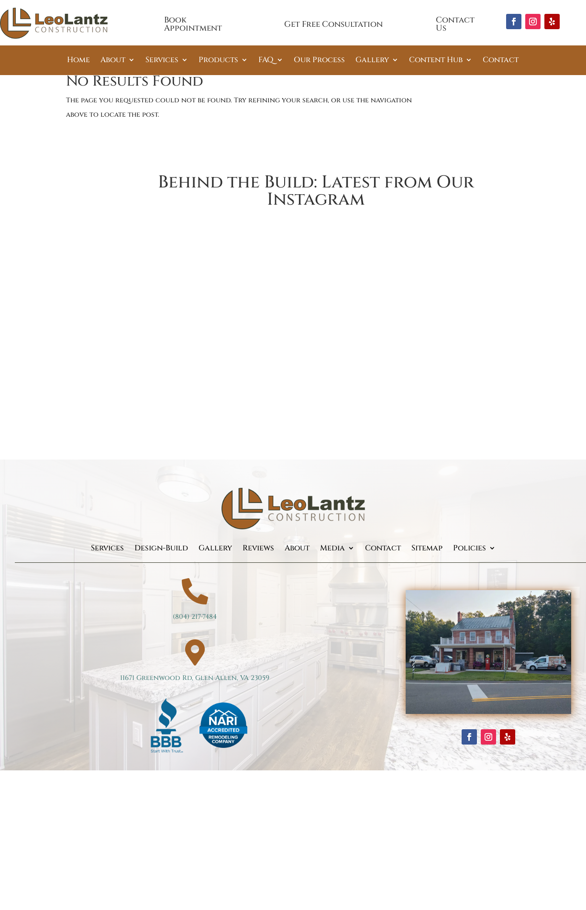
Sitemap (426, 549)
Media (332, 549)
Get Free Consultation (333, 24)
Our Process (319, 60)
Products (218, 60)
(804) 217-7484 (195, 616)
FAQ (266, 60)
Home (78, 60)
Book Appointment (193, 23)
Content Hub (436, 60)
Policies (469, 549)
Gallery (372, 60)
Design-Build (161, 549)
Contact (501, 60)
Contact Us (455, 23)
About (112, 60)
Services (161, 60)
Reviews (258, 549)
